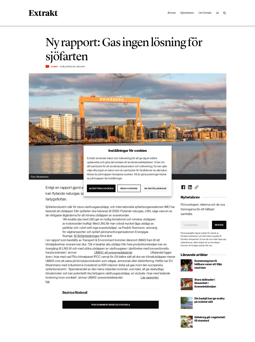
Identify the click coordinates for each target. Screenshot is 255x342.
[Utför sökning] (224, 13)
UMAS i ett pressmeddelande (113, 252)
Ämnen (172, 12)
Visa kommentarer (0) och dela (110, 304)
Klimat (54, 67)
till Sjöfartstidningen (86, 236)
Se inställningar (155, 188)
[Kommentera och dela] (47, 66)
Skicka (219, 225)
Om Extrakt (205, 12)
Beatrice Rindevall (74, 292)
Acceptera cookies (101, 188)
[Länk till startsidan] (43, 14)
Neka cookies (129, 188)
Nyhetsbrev (187, 12)
